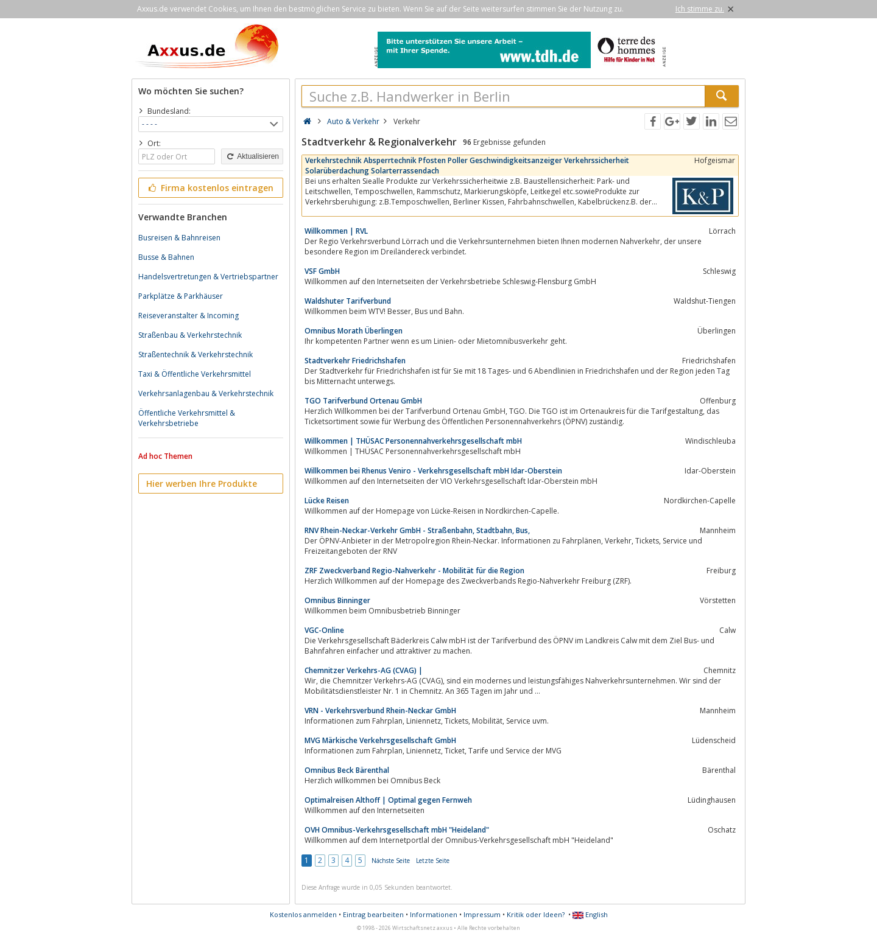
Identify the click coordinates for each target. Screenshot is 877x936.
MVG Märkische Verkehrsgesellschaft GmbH (380, 740)
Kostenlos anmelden (303, 914)
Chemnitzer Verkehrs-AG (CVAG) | (364, 670)
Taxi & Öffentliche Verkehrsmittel (194, 374)
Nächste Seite (391, 860)
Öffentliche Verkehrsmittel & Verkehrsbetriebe (186, 418)
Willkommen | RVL (336, 231)
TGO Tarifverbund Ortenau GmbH (363, 401)
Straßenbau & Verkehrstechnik (190, 335)
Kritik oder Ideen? (536, 914)
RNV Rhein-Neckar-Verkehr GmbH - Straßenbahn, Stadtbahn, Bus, (417, 530)
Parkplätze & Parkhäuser (180, 296)
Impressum (482, 914)
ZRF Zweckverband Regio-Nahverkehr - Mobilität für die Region (414, 570)
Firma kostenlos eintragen (209, 188)
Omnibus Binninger (337, 600)
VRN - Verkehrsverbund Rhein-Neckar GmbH (380, 710)
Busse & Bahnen (166, 257)
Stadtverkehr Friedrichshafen (355, 360)
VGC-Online (324, 630)
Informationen (433, 914)
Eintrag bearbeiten (373, 914)
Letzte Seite (432, 860)
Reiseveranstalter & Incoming (188, 315)
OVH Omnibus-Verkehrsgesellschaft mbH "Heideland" (397, 830)
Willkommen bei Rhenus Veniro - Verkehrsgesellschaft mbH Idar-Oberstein (433, 471)
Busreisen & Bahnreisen (179, 237)
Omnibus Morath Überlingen (354, 331)
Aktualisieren (252, 156)
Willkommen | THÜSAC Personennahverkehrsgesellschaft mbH (413, 441)
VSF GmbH (322, 271)
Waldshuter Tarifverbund (348, 301)
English (590, 914)
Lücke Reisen (327, 500)
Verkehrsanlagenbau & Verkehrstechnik (205, 393)
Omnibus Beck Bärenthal (347, 770)
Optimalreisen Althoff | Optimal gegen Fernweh (388, 800)
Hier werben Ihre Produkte (201, 483)
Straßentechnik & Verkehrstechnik (195, 354)
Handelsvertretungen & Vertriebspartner (208, 276)
